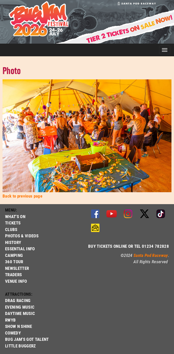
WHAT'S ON (15, 216)
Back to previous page (22, 196)
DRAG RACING (18, 300)
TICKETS (13, 223)
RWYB (10, 320)
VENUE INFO (16, 281)
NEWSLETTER (17, 268)
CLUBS (11, 229)
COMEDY (13, 333)
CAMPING (14, 255)
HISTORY (13, 242)
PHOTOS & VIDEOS (21, 236)
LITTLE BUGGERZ (20, 346)
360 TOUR (14, 261)
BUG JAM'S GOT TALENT (27, 339)
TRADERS (13, 274)
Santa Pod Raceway (150, 255)
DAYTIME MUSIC (20, 313)
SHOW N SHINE (18, 326)
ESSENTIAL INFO (20, 249)
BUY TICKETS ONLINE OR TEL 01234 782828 (128, 246)
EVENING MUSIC (19, 307)
